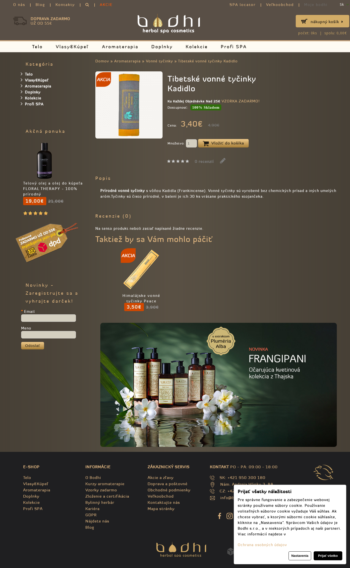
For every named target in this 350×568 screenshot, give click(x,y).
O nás (19, 4)
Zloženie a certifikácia (107, 496)
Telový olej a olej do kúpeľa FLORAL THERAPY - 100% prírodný (53, 188)
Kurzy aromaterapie (104, 483)
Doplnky (162, 46)
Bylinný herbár (99, 502)
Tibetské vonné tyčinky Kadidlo (208, 61)
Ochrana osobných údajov (262, 544)
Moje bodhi (316, 4)
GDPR (91, 514)
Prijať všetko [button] (328, 556)
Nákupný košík (327, 21)
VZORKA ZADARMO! (241, 101)
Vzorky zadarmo (101, 489)
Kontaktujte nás (164, 502)
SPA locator (243, 4)
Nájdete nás (97, 521)
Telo (37, 46)
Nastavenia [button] (299, 556)
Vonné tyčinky (159, 61)
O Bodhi (93, 477)
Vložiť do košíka (223, 143)
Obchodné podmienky (169, 489)
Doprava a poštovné (167, 483)
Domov (102, 61)
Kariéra (92, 508)
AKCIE (106, 4)
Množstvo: (182, 143)
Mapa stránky (161, 508)
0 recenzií (204, 161)
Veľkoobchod (280, 4)
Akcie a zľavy (161, 477)
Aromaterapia (120, 46)
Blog (40, 4)
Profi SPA (234, 46)
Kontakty (65, 4)
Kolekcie (197, 46)
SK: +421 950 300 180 (242, 477)
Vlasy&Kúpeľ (72, 46)
